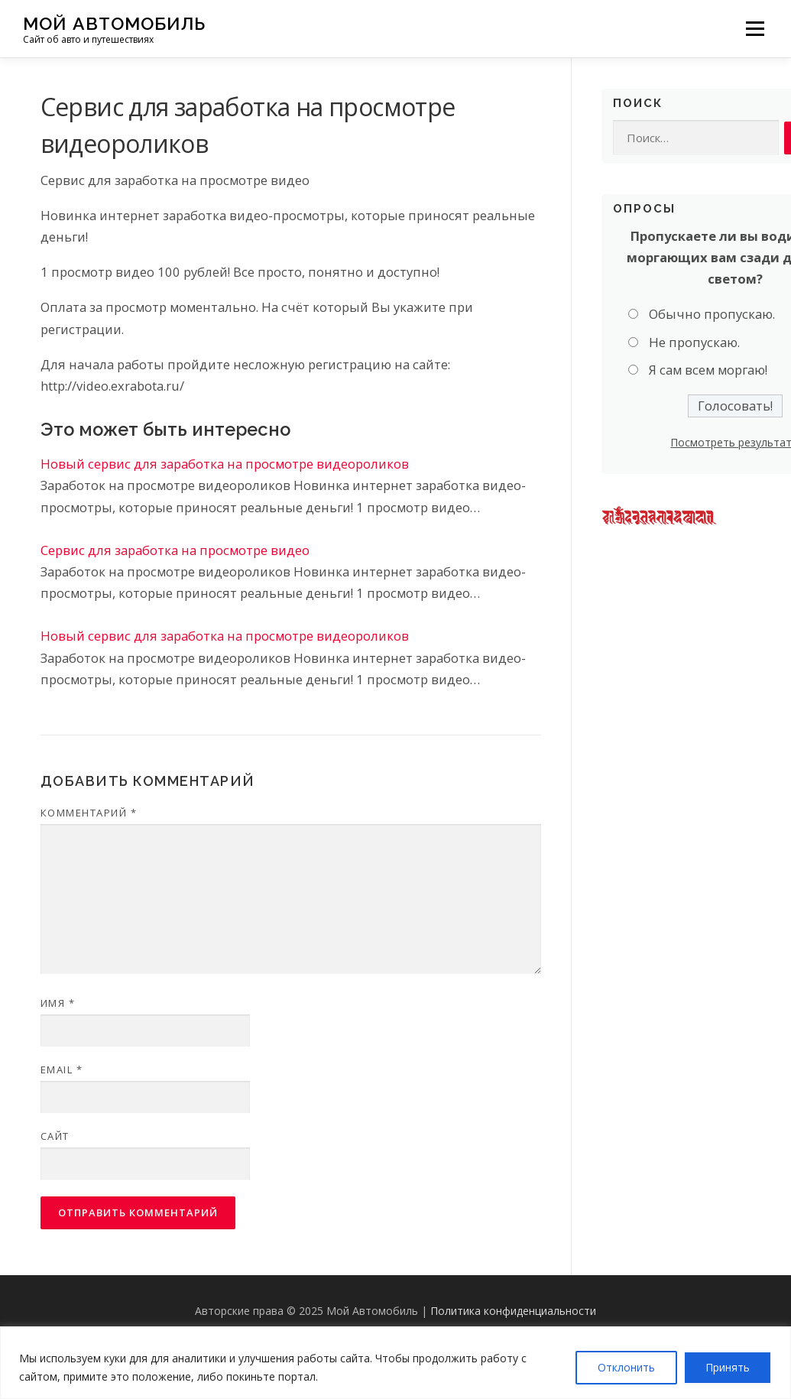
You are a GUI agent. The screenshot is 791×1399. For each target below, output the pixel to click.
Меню (754, 28)
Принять (727, 1367)
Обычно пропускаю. (712, 314)
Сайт (55, 1136)
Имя (58, 1003)
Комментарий (89, 813)
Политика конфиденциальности (513, 1310)
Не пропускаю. (694, 342)
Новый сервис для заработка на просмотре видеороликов (225, 463)
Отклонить (626, 1367)
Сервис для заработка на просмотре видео (175, 550)
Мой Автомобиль (114, 23)
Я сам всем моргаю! (708, 369)
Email (62, 1069)
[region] (395, 1362)
